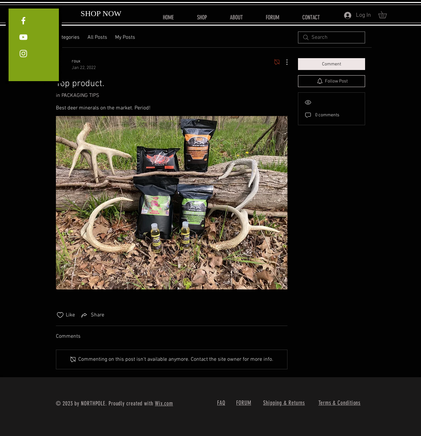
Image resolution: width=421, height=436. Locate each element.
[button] (385, 14)
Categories (68, 37)
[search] (331, 37)
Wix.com (164, 403)
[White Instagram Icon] (23, 53)
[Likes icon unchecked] (60, 315)
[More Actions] (283, 62)
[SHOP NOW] (101, 14)
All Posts (97, 37)
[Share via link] (92, 315)
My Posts (125, 37)
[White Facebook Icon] (23, 21)
